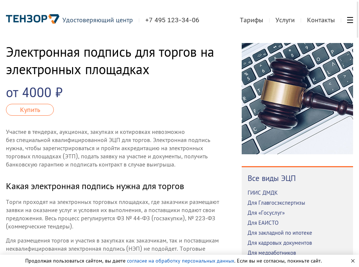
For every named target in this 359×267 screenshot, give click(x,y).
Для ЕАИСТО (263, 222)
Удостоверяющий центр (97, 20)
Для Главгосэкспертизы (276, 202)
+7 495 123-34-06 (172, 20)
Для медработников (272, 252)
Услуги (285, 20)
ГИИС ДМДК (263, 192)
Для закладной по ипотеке (280, 232)
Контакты (321, 20)
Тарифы (251, 20)
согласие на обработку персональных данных (180, 260)
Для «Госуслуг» (266, 212)
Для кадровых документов (280, 242)
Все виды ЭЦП (272, 178)
